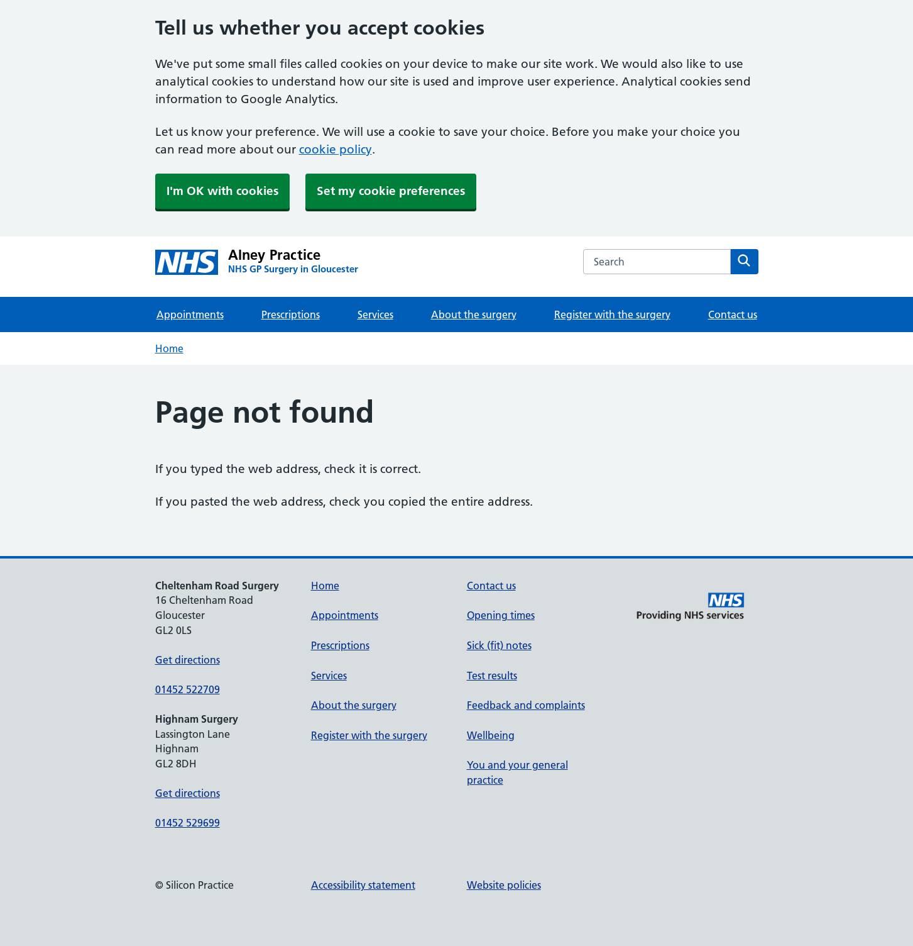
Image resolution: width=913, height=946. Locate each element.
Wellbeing (491, 735)
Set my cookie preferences (391, 191)
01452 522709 (187, 689)
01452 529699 (187, 822)
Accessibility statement (363, 885)
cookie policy (335, 149)
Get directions (187, 660)
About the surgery (474, 314)
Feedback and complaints (526, 705)
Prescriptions (290, 314)
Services (375, 314)
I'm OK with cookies (222, 191)
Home (169, 348)
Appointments (190, 314)
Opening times (501, 615)
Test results (492, 675)
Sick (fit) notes (499, 645)
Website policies (504, 885)
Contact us (732, 314)
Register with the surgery (612, 314)
